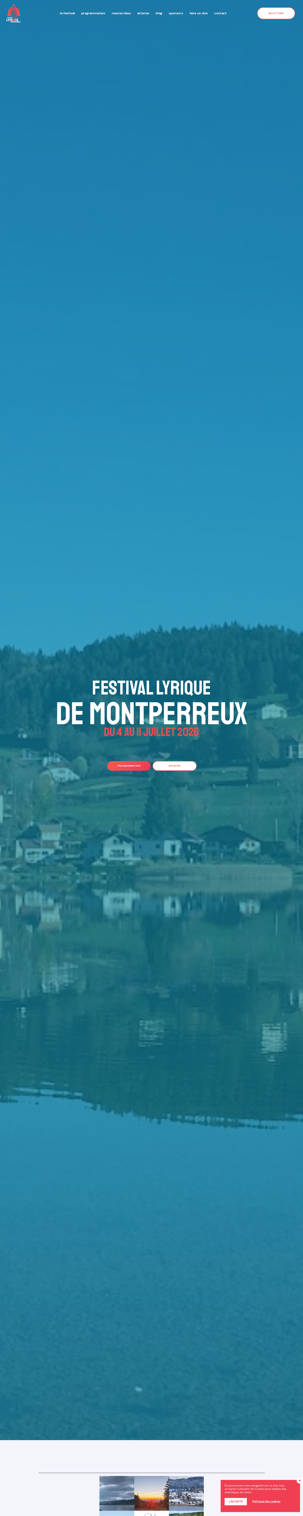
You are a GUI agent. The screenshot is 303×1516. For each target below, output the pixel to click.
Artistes (143, 13)
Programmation (93, 13)
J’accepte (236, 1501)
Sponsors (176, 13)
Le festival (67, 13)
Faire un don (198, 13)
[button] (276, 13)
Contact (220, 13)
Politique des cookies (266, 1501)
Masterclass (121, 13)
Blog (159, 13)
